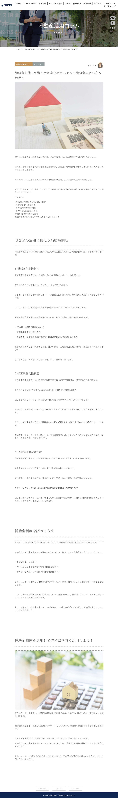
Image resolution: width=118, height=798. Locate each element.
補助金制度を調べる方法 (26, 214)
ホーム (19, 3)
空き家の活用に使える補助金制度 (30, 202)
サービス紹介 (30, 3)
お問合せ (97, 3)
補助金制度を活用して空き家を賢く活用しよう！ (37, 216)
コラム (68, 3)
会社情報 (87, 3)
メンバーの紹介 (55, 3)
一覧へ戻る (59, 788)
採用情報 (77, 3)
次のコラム (75, 788)
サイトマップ (110, 6)
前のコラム (43, 788)
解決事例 (42, 3)
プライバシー (110, 3)
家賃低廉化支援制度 (25, 205)
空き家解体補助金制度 (26, 211)
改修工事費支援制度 (25, 208)
